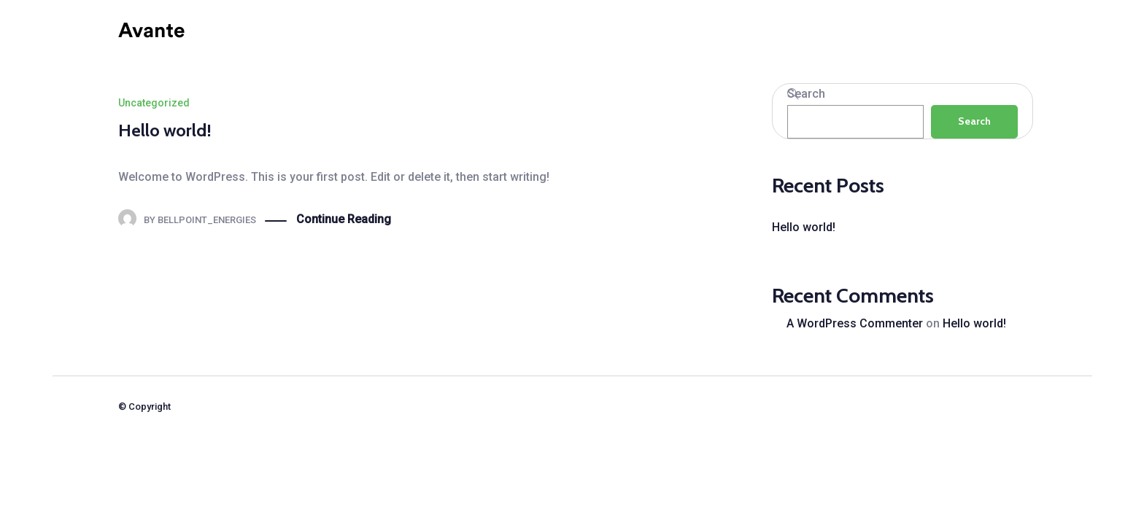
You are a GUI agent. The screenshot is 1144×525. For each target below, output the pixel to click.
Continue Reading (343, 219)
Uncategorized (154, 103)
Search (806, 94)
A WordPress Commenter (854, 323)
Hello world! (165, 130)
